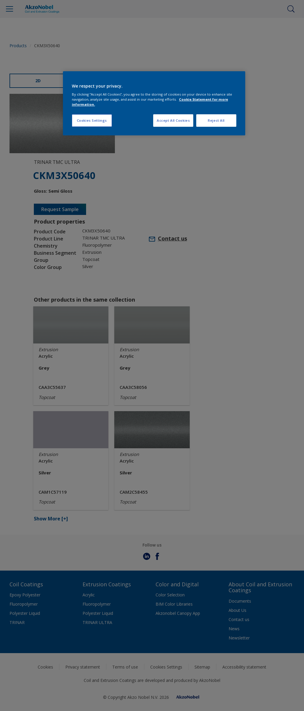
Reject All (216, 120)
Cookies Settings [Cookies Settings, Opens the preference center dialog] (92, 120)
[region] (154, 103)
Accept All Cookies (173, 120)
